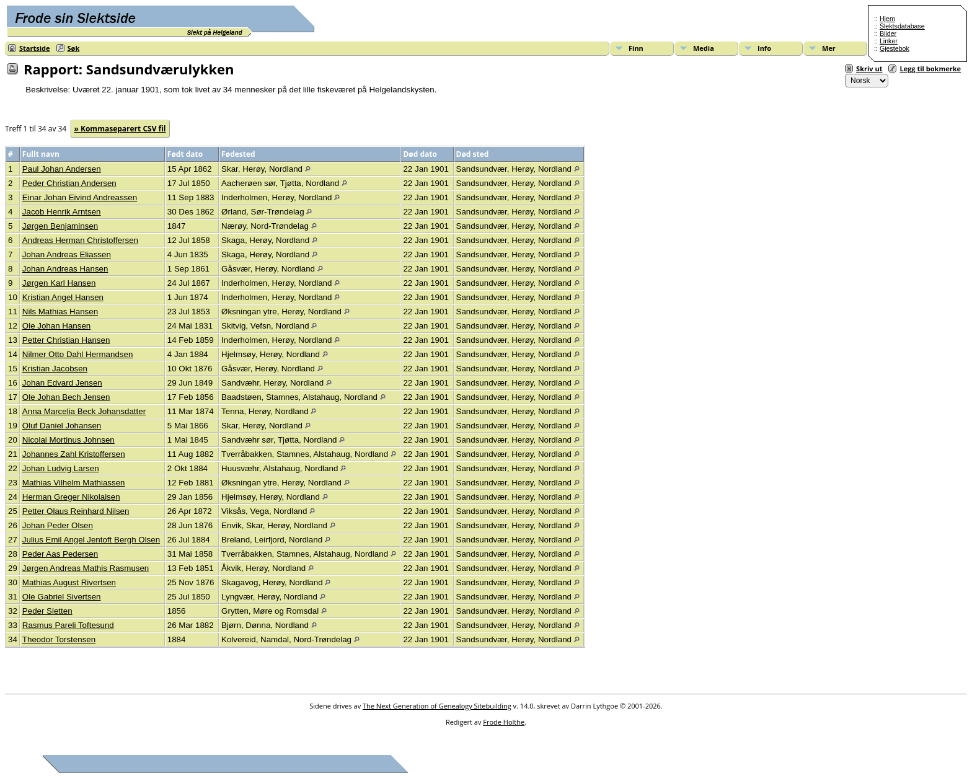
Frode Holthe (503, 722)
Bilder (888, 33)
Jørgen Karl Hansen (59, 283)
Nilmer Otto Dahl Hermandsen (77, 354)
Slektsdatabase (902, 26)
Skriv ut (869, 68)
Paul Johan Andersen (61, 169)
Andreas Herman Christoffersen (80, 240)
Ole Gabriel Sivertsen (61, 596)
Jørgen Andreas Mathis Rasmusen (85, 568)
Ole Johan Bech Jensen (66, 397)
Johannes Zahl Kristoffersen (73, 454)
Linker (889, 41)
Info (764, 48)
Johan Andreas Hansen (65, 268)
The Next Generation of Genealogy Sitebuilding (437, 705)
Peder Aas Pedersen (60, 554)
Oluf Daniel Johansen (61, 425)
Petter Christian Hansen (66, 340)
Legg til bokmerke (930, 68)
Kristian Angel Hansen (63, 297)
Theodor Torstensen (58, 639)
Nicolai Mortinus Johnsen (68, 439)
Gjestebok (894, 48)
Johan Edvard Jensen (62, 382)
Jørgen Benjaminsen (60, 226)
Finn (636, 48)
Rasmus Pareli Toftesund (68, 625)
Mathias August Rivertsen (69, 582)
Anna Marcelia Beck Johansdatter (84, 411)
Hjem (887, 18)
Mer (829, 48)
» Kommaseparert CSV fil (120, 128)
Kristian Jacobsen (54, 368)
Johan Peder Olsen (57, 525)
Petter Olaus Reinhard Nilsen (76, 511)
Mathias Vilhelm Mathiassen (73, 482)
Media (703, 48)
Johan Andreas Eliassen (66, 254)
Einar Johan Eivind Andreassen (79, 197)
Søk (74, 48)
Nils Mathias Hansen (60, 311)
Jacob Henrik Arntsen (61, 211)
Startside (34, 48)
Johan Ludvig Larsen (60, 468)
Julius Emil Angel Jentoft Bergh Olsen (91, 539)
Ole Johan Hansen (56, 325)
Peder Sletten (47, 611)
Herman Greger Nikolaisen (71, 497)
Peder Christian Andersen (69, 183)
